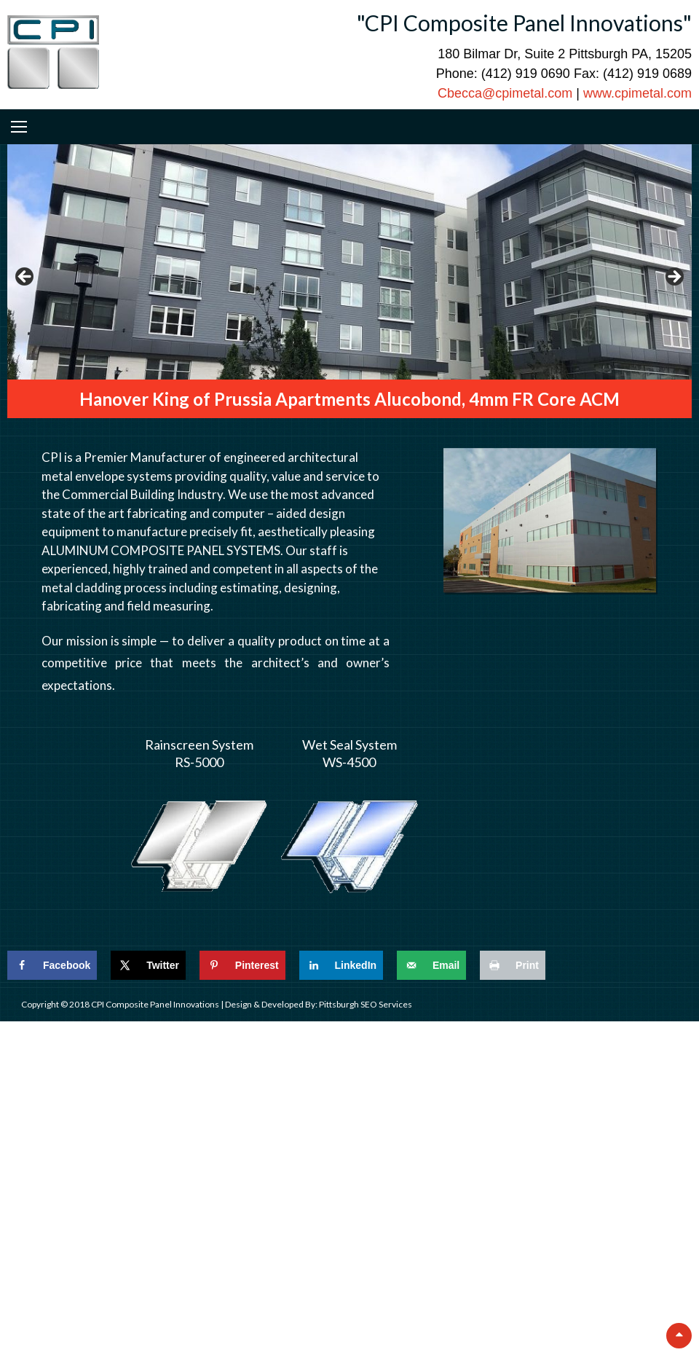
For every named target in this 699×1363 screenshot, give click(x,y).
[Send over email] (431, 965)
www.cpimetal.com (637, 93)
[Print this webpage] (512, 965)
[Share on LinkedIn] (341, 965)
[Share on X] (148, 965)
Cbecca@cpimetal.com (505, 93)
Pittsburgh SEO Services (365, 1004)
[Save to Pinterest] (242, 965)
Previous (25, 277)
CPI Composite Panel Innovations (156, 1004)
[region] (349, 281)
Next (673, 277)
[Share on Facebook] (52, 965)
